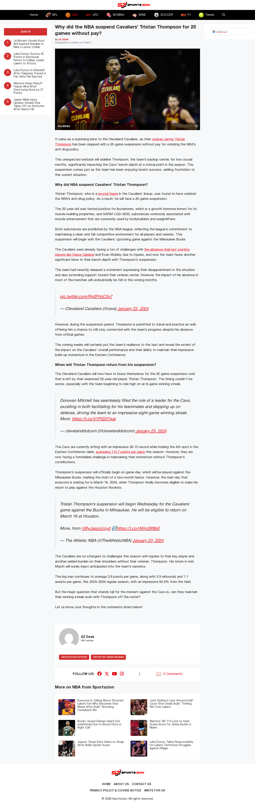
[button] (223, 15)
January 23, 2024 (132, 309)
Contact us (141, 784)
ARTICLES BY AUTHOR (74, 657)
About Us (121, 784)
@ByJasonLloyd (95, 528)
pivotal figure (108, 193)
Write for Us (154, 790)
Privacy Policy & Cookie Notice (115, 790)
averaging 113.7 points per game (120, 452)
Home (34, 15)
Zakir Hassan (108, 657)
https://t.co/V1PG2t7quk (94, 419)
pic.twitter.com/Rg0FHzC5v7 (86, 297)
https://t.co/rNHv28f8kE (138, 528)
